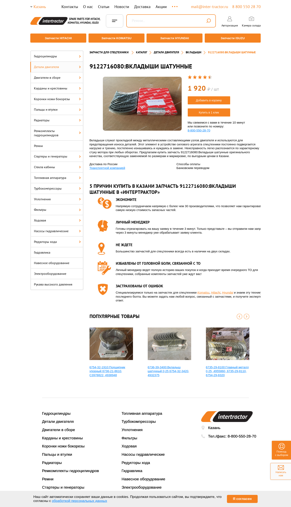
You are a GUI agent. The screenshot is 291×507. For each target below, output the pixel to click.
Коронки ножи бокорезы (57, 97)
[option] (142, 102)
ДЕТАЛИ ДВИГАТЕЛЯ (166, 50)
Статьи (103, 6)
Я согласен (242, 499)
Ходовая (57, 218)
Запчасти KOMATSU (116, 38)
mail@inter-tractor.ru (209, 6)
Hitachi (215, 290)
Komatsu (203, 290)
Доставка (142, 6)
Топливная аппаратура (57, 176)
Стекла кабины (57, 165)
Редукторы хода (57, 240)
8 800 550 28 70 (246, 6)
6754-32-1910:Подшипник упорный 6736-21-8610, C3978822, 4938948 (107, 369)
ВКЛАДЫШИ (193, 50)
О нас (88, 6)
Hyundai (227, 290)
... (175, 5)
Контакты (69, 6)
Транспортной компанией (107, 166)
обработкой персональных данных (79, 501)
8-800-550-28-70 (199, 128)
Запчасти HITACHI (57, 38)
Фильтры (57, 208)
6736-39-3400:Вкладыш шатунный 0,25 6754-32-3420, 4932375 (168, 369)
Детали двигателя (57, 65)
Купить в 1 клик (209, 110)
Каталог (141, 50)
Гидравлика (42, 250)
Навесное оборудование (51, 261)
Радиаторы (57, 118)
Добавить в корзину (209, 98)
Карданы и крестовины (57, 86)
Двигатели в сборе (57, 76)
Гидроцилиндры (57, 54)
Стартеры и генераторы (57, 154)
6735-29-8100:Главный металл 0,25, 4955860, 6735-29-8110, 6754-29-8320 (227, 369)
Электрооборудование (50, 272)
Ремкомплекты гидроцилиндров (57, 131)
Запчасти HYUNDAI (175, 38)
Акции (161, 6)
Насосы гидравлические (57, 229)
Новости (121, 6)
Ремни (38, 144)
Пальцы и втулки (57, 108)
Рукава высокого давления (53, 282)
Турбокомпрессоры (57, 186)
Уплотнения (57, 197)
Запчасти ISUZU (233, 38)
